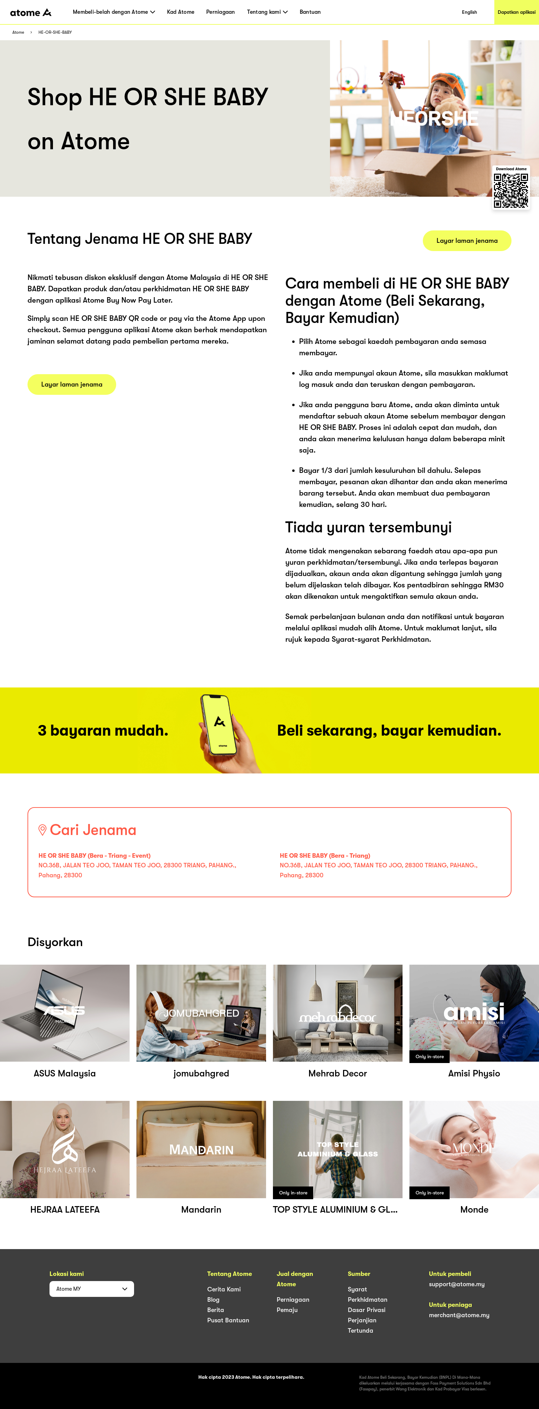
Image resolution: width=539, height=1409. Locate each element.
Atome (18, 32)
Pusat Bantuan (228, 1320)
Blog (213, 1299)
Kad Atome (180, 12)
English (469, 12)
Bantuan (310, 12)
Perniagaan (220, 12)
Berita (215, 1310)
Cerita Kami (224, 1289)
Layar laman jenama (71, 384)
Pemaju (287, 1310)
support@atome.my (457, 1284)
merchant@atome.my (459, 1315)
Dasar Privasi (366, 1310)
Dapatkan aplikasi (517, 12)
